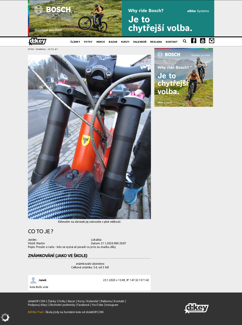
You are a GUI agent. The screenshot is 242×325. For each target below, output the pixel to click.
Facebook (83, 304)
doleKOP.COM (37, 301)
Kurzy (125, 41)
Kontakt (172, 41)
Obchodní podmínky (62, 304)
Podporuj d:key (37, 304)
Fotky (88, 41)
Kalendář (139, 41)
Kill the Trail (35, 312)
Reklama (156, 41)
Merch (100, 41)
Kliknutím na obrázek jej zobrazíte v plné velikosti (89, 139)
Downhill (41, 49)
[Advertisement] (184, 132)
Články (75, 41)
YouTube (97, 304)
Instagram (111, 304)
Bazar (113, 41)
